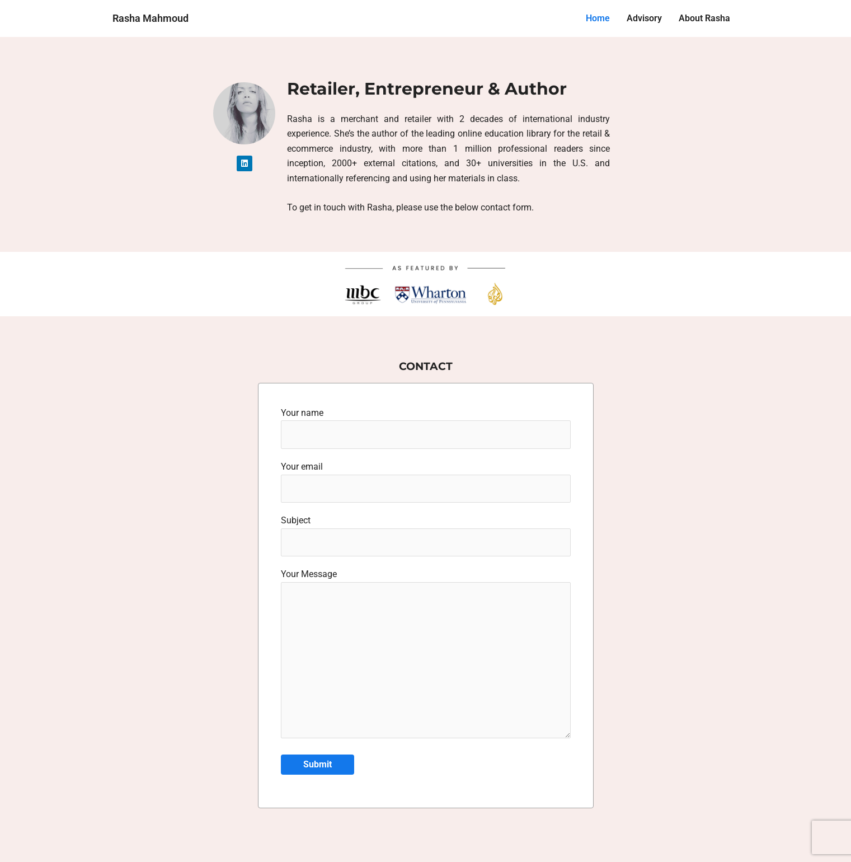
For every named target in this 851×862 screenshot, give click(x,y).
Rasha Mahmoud (150, 18)
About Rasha (704, 18)
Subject (426, 538)
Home (598, 18)
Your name (426, 428)
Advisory (644, 18)
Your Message (426, 662)
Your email (426, 483)
